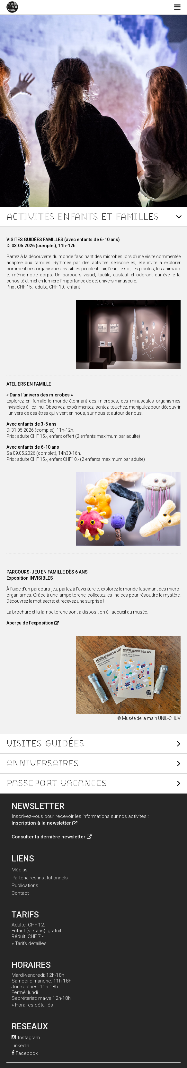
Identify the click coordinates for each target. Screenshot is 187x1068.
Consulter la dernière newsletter (52, 837)
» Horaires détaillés (32, 1005)
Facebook (25, 1053)
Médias (20, 870)
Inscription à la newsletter (44, 823)
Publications (25, 885)
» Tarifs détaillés (29, 943)
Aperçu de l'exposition (32, 622)
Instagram (26, 1037)
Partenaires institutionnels (40, 878)
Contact (20, 893)
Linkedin (20, 1045)
